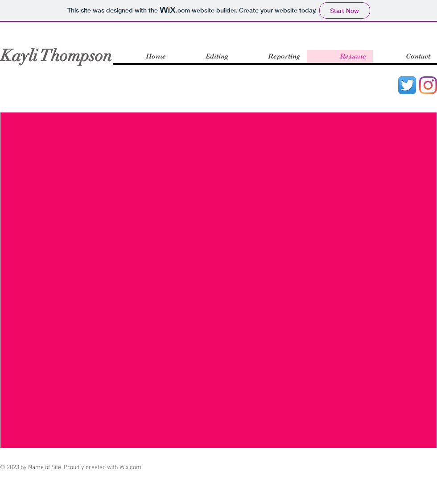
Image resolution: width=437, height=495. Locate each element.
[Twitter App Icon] (407, 85)
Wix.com (130, 467)
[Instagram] (428, 85)
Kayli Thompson (56, 56)
